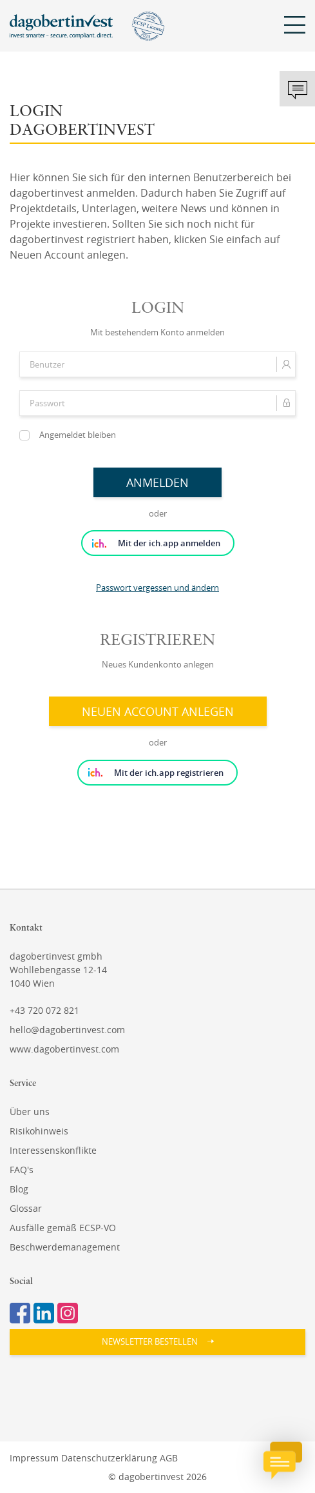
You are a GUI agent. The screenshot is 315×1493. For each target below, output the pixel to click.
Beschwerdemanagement (65, 1247)
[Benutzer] (157, 364)
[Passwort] (157, 403)
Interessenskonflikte (53, 1150)
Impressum (34, 1458)
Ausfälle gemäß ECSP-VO (63, 1227)
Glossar (26, 1208)
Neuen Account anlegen (158, 711)
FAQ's (21, 1169)
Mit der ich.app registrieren (169, 772)
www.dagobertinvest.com (64, 1049)
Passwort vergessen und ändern (157, 587)
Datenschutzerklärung (109, 1458)
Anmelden (157, 482)
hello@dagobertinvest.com (67, 1029)
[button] (157, 1342)
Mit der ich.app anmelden (169, 543)
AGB (169, 1458)
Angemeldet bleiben (77, 434)
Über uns (30, 1111)
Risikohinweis (39, 1131)
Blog (19, 1189)
